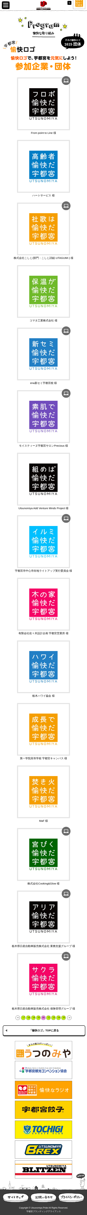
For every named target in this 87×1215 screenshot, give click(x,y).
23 (54, 1017)
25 (64, 1017)
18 (28, 1017)
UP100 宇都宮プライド (43, 5)
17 (23, 1017)
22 (49, 1017)
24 (59, 1017)
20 (38, 1017)
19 (33, 1017)
